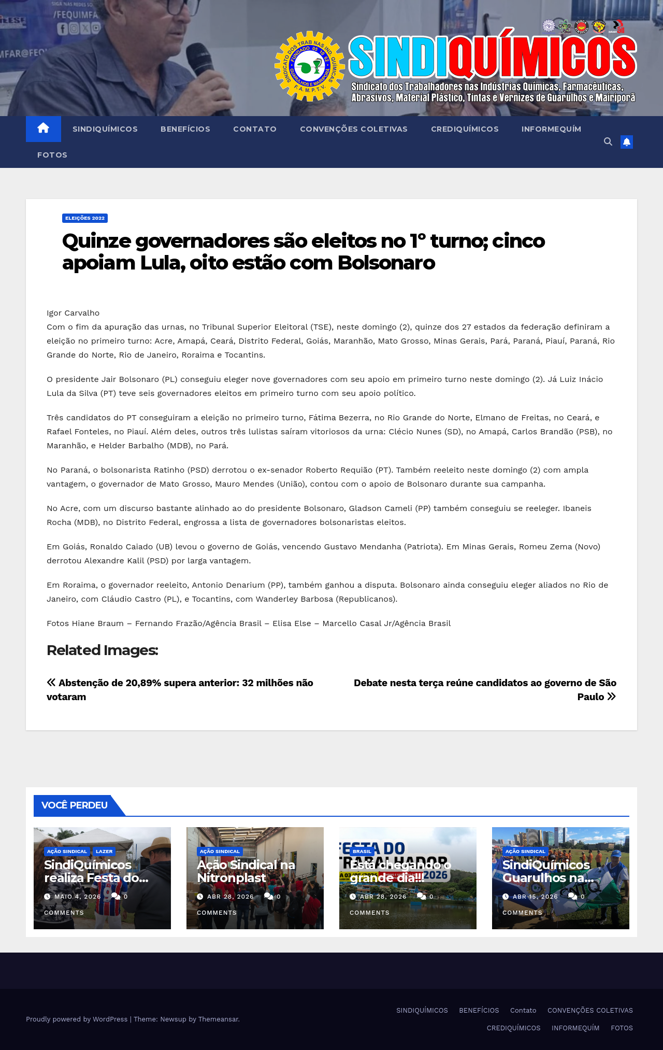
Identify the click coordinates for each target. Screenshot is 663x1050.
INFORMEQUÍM (552, 129)
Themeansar (218, 1019)
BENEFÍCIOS (185, 129)
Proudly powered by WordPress (78, 1019)
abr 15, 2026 (535, 896)
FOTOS (52, 155)
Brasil (362, 851)
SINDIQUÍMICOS (105, 129)
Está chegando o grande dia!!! (400, 871)
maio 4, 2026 (77, 896)
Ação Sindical (67, 851)
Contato (255, 129)
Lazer (104, 851)
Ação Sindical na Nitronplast (246, 871)
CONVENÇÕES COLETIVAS (354, 129)
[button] (608, 142)
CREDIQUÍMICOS (465, 129)
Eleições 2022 (85, 218)
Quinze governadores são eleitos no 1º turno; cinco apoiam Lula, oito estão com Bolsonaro (303, 252)
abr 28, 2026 (230, 896)
